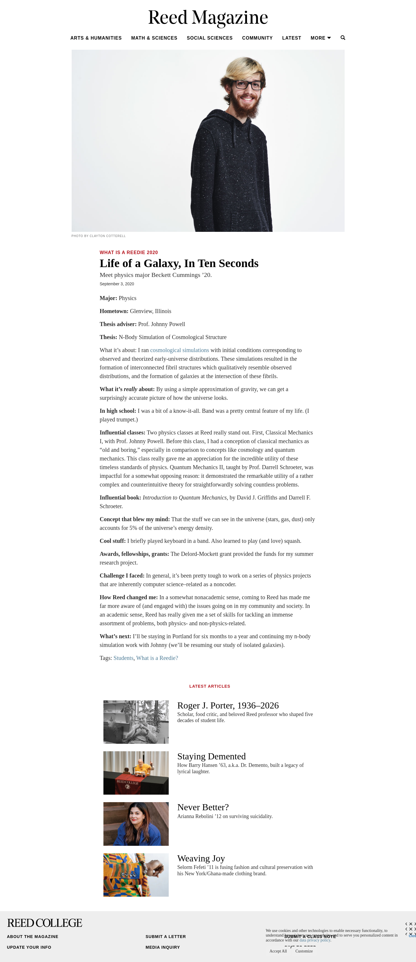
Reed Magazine (208, 19)
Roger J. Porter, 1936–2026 (228, 705)
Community (257, 38)
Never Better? (203, 807)
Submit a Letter (166, 936)
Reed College (44, 922)
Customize (304, 951)
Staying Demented (211, 756)
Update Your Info (29, 947)
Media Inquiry (163, 947)
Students (123, 658)
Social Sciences (210, 38)
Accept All (278, 951)
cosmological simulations (179, 350)
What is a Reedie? (157, 658)
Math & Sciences (154, 38)
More (321, 38)
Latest (291, 38)
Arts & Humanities (96, 38)
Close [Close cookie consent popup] (412, 934)
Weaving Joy (201, 858)
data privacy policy (315, 940)
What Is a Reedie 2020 (129, 252)
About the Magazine (32, 936)
